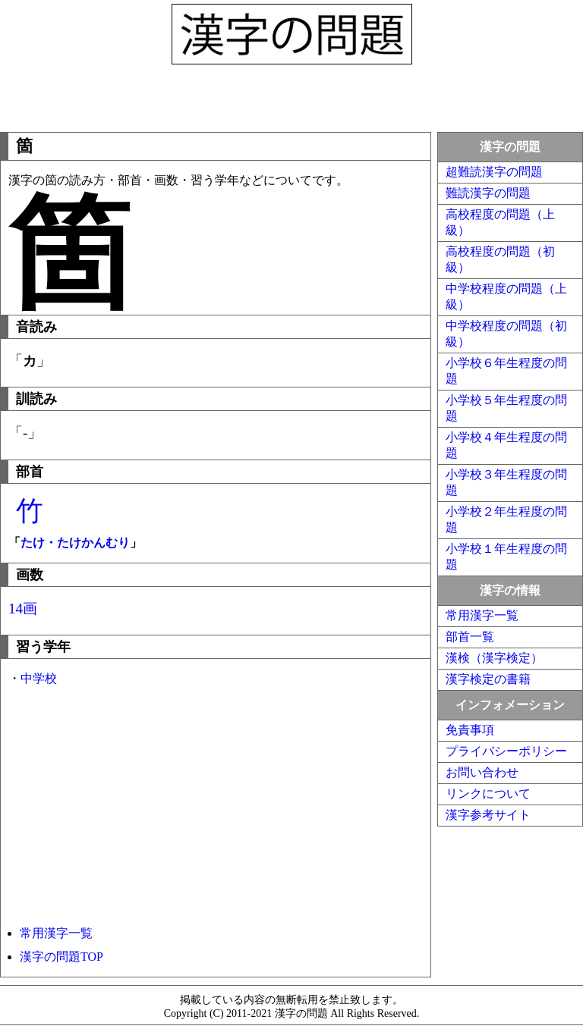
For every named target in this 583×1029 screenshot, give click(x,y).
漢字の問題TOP (61, 956)
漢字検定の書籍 (488, 679)
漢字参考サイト (488, 814)
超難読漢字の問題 (494, 171)
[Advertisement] (291, 95)
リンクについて (488, 793)
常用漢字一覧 (56, 933)
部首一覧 (470, 636)
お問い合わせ (482, 772)
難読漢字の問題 (488, 193)
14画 (22, 608)
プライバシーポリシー (506, 751)
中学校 (38, 678)
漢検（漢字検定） (494, 657)
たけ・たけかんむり (75, 542)
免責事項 (470, 729)
